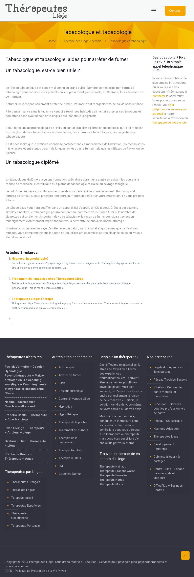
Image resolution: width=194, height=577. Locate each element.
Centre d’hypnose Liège (74, 398)
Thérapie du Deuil (70, 458)
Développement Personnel (164, 447)
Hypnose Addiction (166, 428)
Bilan (62, 383)
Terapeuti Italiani (22, 498)
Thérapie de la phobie (73, 422)
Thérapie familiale (70, 450)
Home (52, 41)
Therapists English (23, 490)
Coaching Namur (70, 474)
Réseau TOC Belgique (168, 421)
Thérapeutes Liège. (42, 562)
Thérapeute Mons (111, 484)
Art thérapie (66, 367)
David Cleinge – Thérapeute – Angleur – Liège (25, 430)
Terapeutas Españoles (26, 505)
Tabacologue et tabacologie (127, 41)
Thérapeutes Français (25, 482)
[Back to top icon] (185, 555)
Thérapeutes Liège (166, 436)
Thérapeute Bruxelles (113, 475)
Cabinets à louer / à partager (167, 459)
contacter (158, 96)
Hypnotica (65, 406)
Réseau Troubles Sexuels (170, 379)
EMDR (62, 466)
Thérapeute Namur (112, 480)
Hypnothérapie (68, 414)
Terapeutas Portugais (25, 525)
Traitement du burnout (73, 430)
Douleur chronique (71, 391)
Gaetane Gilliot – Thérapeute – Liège (25, 443)
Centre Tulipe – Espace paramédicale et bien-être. (169, 473)
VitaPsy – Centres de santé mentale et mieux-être (168, 392)
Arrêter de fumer (70, 375)
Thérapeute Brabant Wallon (117, 471)
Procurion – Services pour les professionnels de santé (169, 408)
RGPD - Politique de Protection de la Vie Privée (35, 571)
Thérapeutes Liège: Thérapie (82, 41)
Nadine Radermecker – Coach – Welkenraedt (21, 404)
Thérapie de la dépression (68, 440)
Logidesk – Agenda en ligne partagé (168, 369)
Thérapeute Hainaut (113, 466)
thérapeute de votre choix (169, 122)
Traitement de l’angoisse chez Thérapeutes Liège (47, 279)
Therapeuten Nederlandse (19, 516)
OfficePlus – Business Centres (168, 488)
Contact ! (175, 10)
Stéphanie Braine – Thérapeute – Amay (19, 456)
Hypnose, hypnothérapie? (30, 258)
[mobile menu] (153, 10)
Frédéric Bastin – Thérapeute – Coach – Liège (26, 417)
